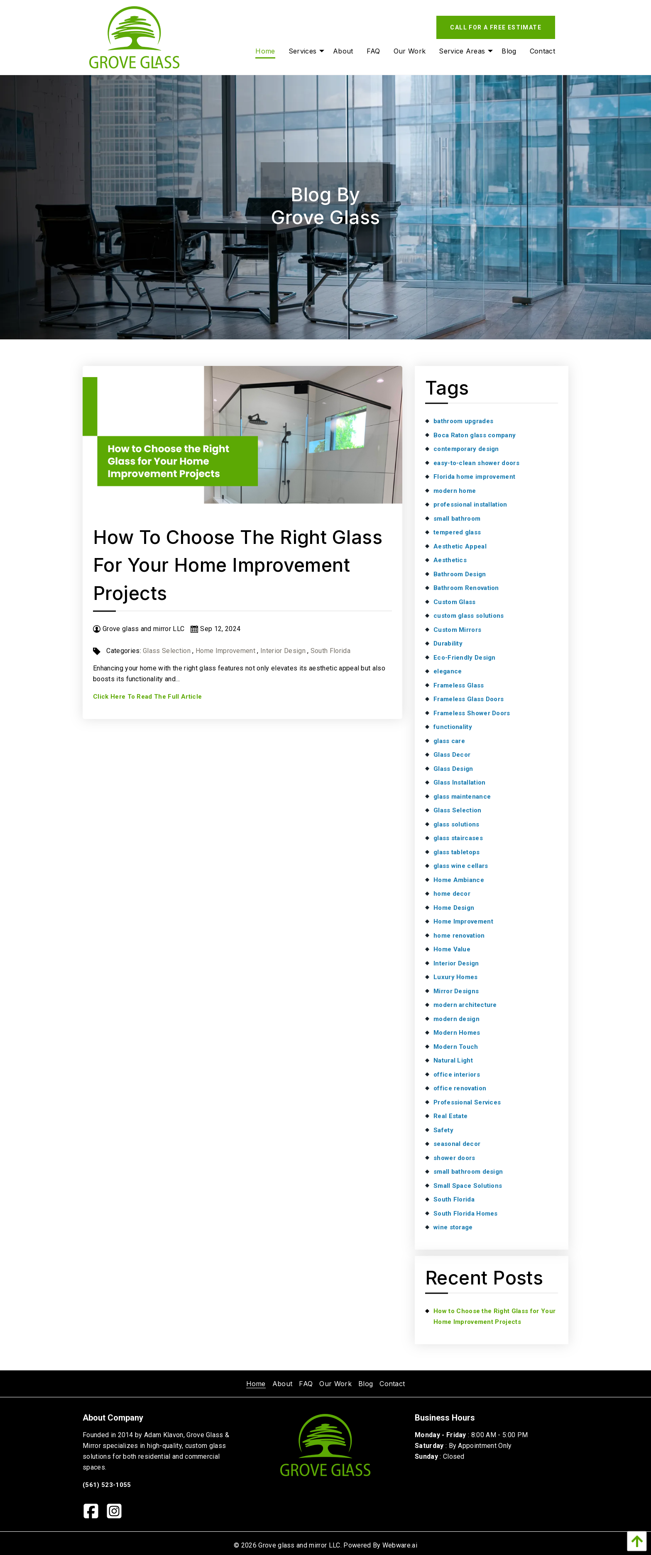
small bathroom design (468, 1171)
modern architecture (465, 1005)
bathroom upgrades (463, 421)
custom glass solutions (468, 615)
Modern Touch (455, 1046)
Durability (448, 643)
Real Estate (450, 1116)
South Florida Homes (465, 1213)
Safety (443, 1130)
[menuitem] (256, 1383)
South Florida (330, 651)
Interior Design (283, 651)
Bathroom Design (459, 574)
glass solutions (456, 824)
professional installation (470, 504)
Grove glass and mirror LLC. (300, 1545)
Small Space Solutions (467, 1185)
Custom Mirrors (457, 630)
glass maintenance (462, 796)
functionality (452, 727)
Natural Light (453, 1060)
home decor (451, 893)
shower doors (454, 1158)
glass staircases (458, 838)
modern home (454, 491)
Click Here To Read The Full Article (147, 696)
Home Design (453, 908)
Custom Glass (454, 602)
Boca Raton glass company (474, 435)
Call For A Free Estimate (495, 27)
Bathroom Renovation (466, 588)
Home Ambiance (458, 880)
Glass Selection (167, 651)
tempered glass (457, 532)
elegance (447, 671)
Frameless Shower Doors (471, 713)
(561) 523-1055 (107, 1485)
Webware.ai (399, 1545)
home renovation (459, 935)
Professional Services (467, 1102)
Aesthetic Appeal (460, 546)
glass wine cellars (460, 866)
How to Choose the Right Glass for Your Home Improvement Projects (237, 565)
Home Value (451, 949)
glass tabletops (456, 852)
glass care (449, 741)
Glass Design (453, 769)
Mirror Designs (456, 991)
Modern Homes (456, 1032)
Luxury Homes (455, 977)
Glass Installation (459, 782)
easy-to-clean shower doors (476, 463)
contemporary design (466, 449)
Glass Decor (451, 754)
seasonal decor (456, 1144)
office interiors (456, 1074)
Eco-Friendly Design (464, 657)
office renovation (459, 1088)
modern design (456, 1019)
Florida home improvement (474, 476)
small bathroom (456, 518)
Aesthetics (450, 560)
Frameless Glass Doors (468, 699)
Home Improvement (225, 651)
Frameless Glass (458, 685)
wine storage (453, 1227)
